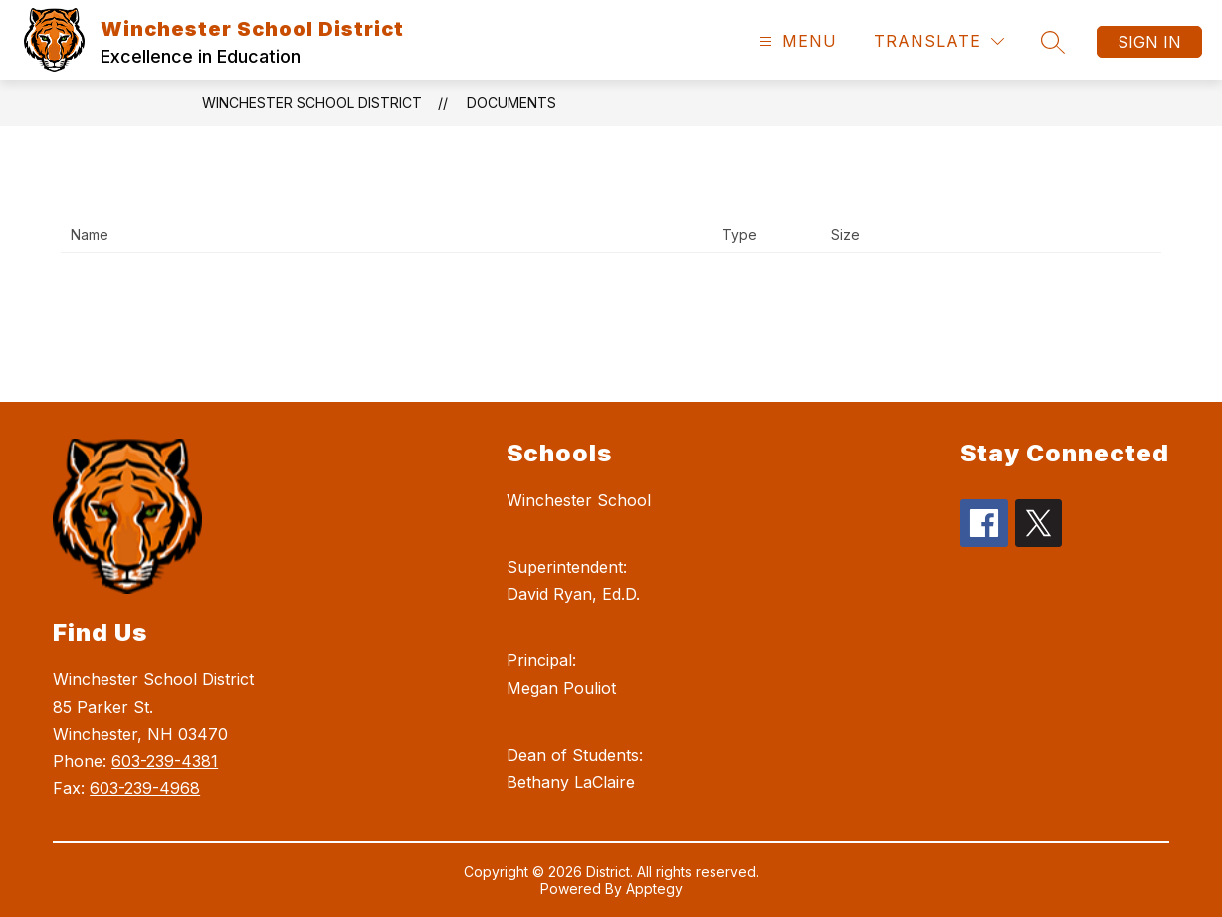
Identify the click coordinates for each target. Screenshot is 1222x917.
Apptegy (654, 888)
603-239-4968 (145, 788)
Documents (511, 102)
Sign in (1149, 42)
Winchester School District (312, 102)
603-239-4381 (164, 761)
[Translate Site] (939, 41)
